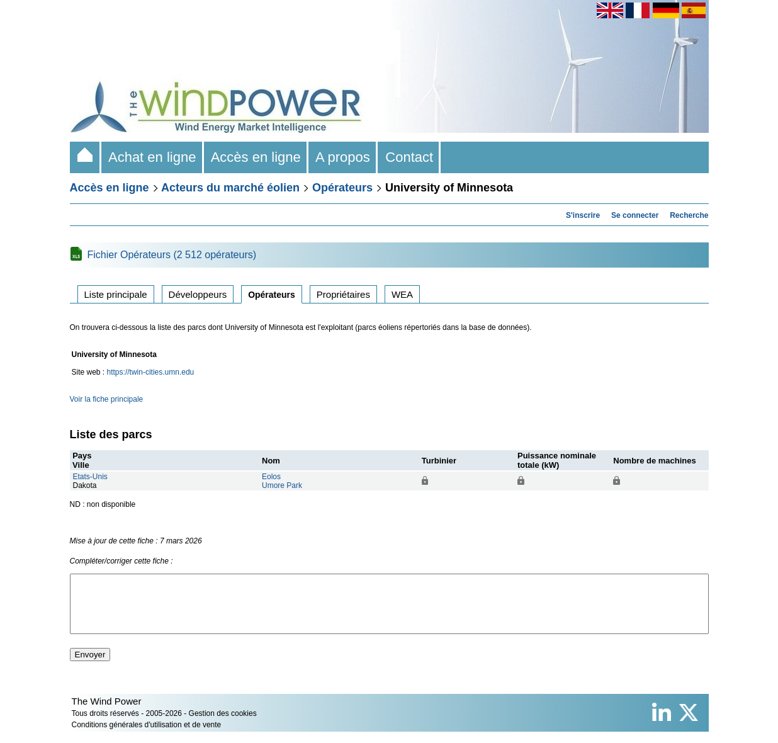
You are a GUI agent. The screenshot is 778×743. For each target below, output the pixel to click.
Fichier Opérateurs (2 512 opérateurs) (172, 254)
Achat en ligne (152, 157)
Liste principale (115, 294)
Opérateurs (342, 187)
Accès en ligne (256, 157)
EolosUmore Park (282, 481)
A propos (343, 157)
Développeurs (198, 294)
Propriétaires (343, 294)
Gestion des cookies (223, 724)
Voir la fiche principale (107, 399)
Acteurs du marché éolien (230, 187)
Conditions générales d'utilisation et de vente (147, 736)
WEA (402, 294)
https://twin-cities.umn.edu (150, 372)
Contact (409, 157)
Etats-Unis (90, 476)
